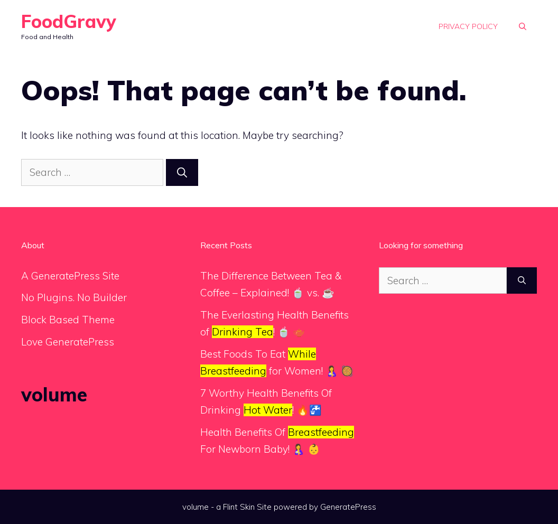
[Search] (182, 172)
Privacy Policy (468, 26)
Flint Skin (239, 507)
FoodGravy (68, 21)
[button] (522, 26)
